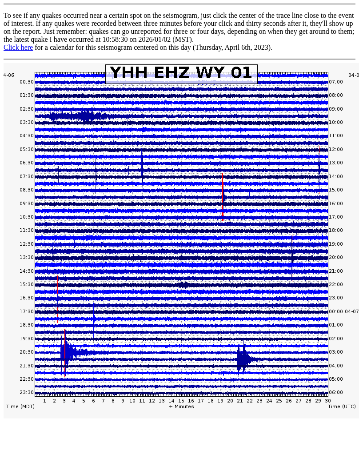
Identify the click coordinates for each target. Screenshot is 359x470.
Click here (18, 47)
